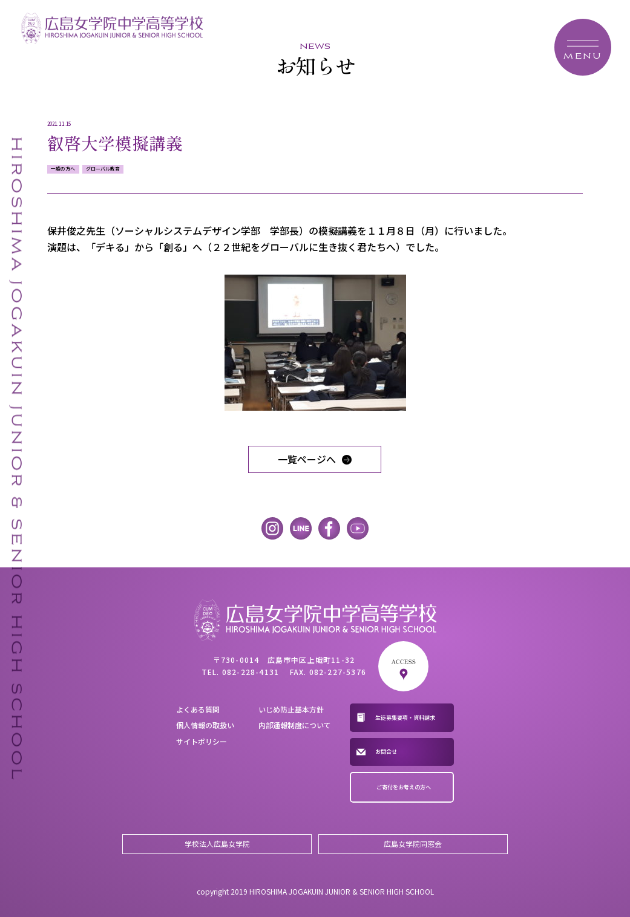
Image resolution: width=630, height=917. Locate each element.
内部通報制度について (294, 725)
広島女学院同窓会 (413, 843)
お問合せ (386, 751)
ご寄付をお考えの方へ (403, 787)
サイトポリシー (201, 741)
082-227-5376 (337, 672)
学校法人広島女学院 (217, 843)
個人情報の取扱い (205, 725)
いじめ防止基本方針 (291, 709)
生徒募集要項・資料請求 (405, 717)
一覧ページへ (307, 459)
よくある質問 (198, 709)
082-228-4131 (250, 672)
